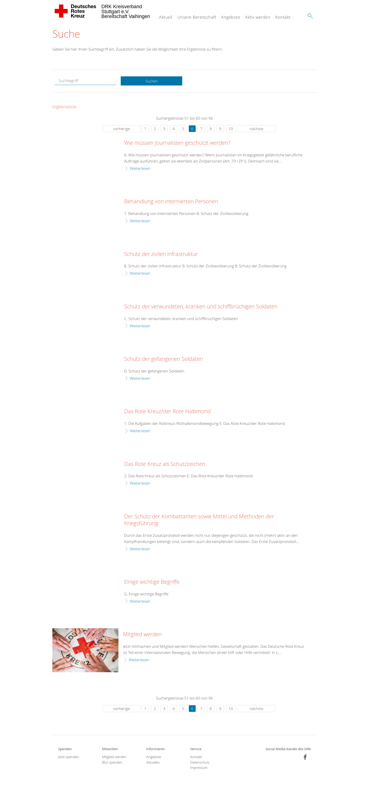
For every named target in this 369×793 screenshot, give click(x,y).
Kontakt (283, 17)
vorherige (121, 129)
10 (230, 129)
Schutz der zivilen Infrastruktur (161, 254)
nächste (256, 129)
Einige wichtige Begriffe (151, 582)
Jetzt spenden (68, 757)
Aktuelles (153, 762)
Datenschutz (200, 762)
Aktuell (165, 17)
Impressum (199, 768)
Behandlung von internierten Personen (171, 202)
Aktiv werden (257, 17)
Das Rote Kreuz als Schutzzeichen (164, 464)
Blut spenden (112, 762)
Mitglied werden (142, 634)
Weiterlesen (140, 168)
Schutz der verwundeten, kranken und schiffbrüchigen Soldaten (200, 307)
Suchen (151, 81)
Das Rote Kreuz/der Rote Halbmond (167, 411)
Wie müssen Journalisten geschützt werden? (177, 143)
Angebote (230, 17)
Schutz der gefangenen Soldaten (163, 359)
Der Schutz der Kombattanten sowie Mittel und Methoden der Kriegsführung (199, 520)
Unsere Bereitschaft (196, 17)
